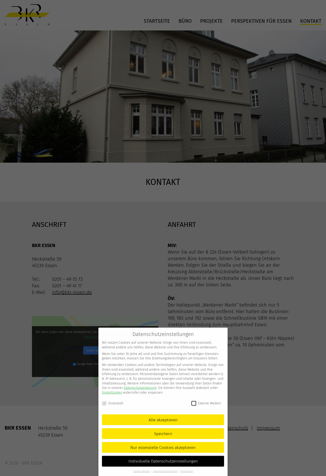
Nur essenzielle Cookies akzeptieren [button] (163, 453)
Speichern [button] (163, 439)
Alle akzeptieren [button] (163, 425)
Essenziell (112, 409)
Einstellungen (112, 398)
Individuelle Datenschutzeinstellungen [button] (163, 467)
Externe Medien (206, 409)
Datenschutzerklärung (140, 393)
